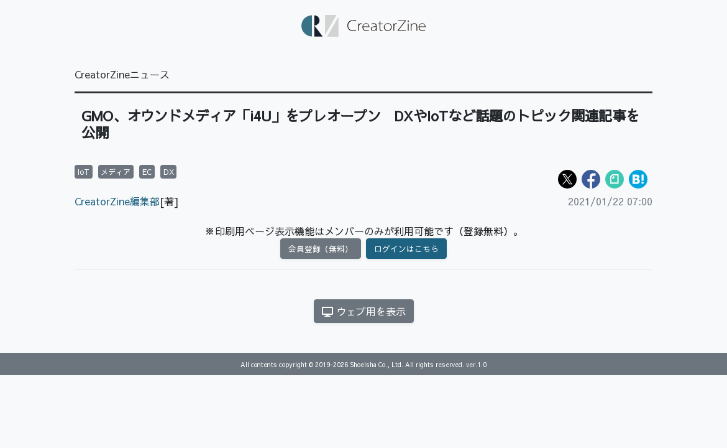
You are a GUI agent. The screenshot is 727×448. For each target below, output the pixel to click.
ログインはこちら (406, 248)
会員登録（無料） (320, 248)
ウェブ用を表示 (364, 311)
